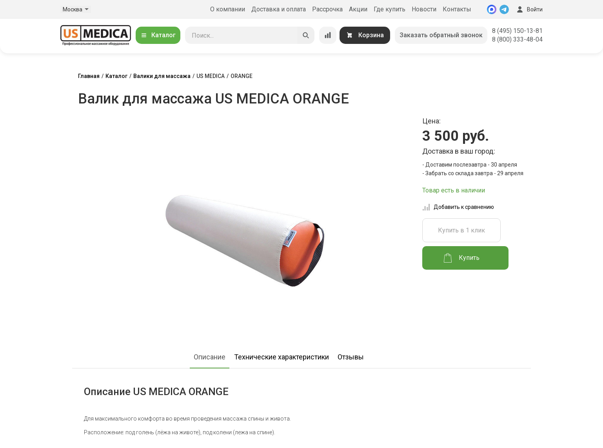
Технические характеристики (281, 357)
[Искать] (305, 35)
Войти (529, 9)
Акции (358, 9)
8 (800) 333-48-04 (517, 39)
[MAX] (491, 9)
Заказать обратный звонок (441, 35)
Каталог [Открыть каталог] (158, 35)
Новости (424, 9)
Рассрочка (327, 9)
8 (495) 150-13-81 (517, 30)
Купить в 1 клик (461, 230)
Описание (209, 357)
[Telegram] (504, 9)
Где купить (389, 9)
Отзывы (351, 357)
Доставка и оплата (278, 9)
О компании (227, 9)
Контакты (457, 9)
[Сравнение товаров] (327, 35)
